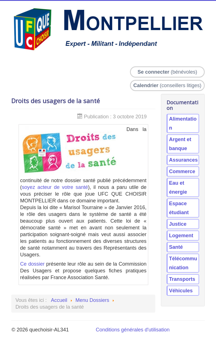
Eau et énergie (178, 187)
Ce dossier (32, 264)
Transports (182, 279)
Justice (177, 224)
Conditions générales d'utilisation (133, 330)
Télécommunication (183, 263)
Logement (181, 235)
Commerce (182, 171)
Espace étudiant (179, 208)
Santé (176, 247)
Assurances (183, 160)
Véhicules (181, 290)
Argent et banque (180, 144)
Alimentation (183, 123)
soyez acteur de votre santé (55, 187)
